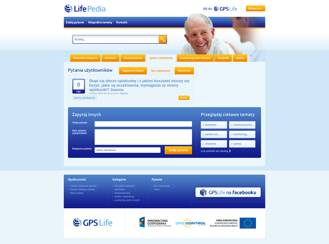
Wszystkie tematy (100, 22)
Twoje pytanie (79, 122)
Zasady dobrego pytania (82, 189)
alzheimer (120, 189)
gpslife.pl (222, 8)
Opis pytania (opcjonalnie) (79, 131)
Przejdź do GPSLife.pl (85, 223)
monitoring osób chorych (127, 200)
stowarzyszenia (122, 193)
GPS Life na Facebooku (228, 192)
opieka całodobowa (84, 97)
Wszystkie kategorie (125, 186)
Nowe (157, 189)
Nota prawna (76, 193)
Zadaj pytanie (75, 22)
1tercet (124, 93)
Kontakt (121, 22)
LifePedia (85, 8)
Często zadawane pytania (83, 186)
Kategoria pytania (81, 148)
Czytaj (183, 98)
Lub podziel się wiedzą (214, 151)
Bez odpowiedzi (162, 186)
